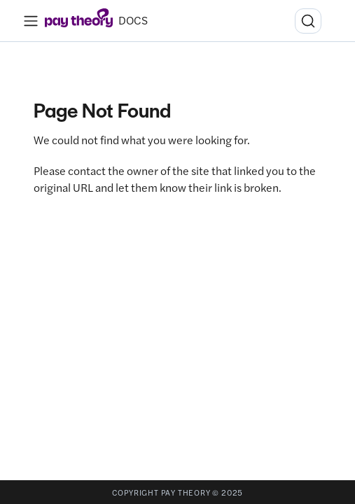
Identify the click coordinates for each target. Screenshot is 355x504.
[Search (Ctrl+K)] (308, 21)
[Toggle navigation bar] (30, 21)
